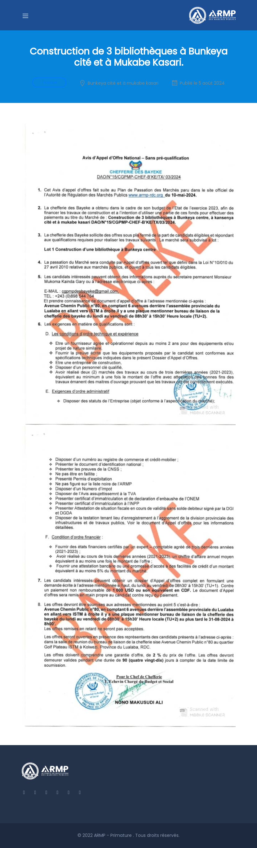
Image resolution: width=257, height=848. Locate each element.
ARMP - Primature (113, 835)
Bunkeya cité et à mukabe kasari (123, 83)
